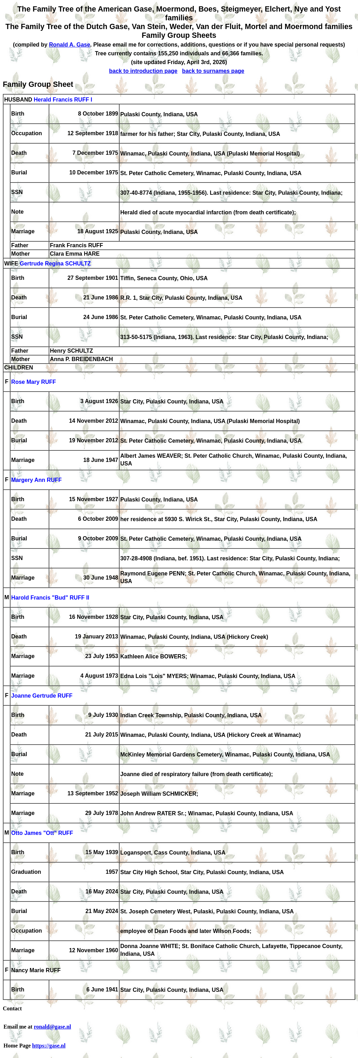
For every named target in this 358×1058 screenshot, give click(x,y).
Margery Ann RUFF (36, 480)
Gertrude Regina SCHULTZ (55, 264)
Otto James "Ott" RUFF (42, 833)
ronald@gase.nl (52, 1027)
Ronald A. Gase (69, 45)
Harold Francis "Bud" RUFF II (50, 598)
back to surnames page (213, 71)
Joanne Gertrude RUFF (41, 696)
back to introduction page (143, 71)
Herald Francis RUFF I (63, 100)
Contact (12, 1008)
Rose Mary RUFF (33, 382)
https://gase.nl (49, 1046)
